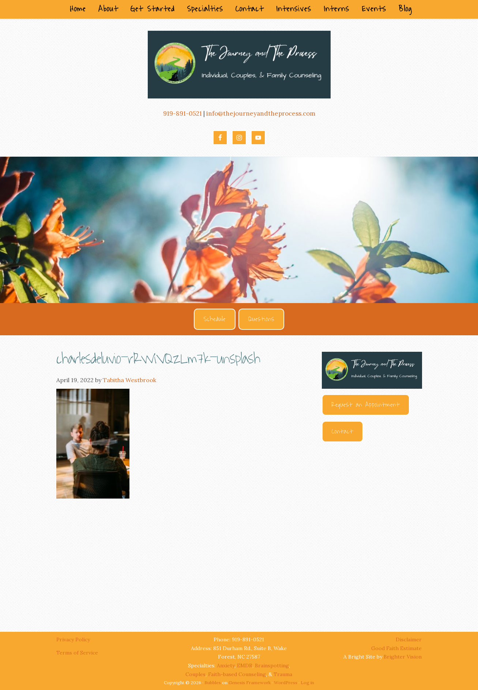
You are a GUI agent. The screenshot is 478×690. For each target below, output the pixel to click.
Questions (261, 319)
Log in (307, 682)
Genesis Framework (250, 682)
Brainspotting (272, 665)
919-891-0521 (182, 113)
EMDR (244, 665)
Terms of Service (77, 652)
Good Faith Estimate (396, 648)
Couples (195, 674)
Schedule (215, 319)
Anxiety (225, 665)
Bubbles (212, 682)
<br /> (372, 530)
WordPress (285, 682)
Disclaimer (409, 639)
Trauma (283, 674)
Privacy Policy (73, 639)
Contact (342, 431)
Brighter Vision (403, 656)
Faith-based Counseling (237, 674)
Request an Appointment (366, 404)
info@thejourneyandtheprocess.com (260, 113)
